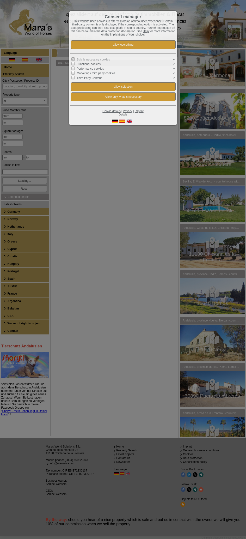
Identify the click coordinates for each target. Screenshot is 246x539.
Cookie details (112, 111)
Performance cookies (90, 68)
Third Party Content (89, 77)
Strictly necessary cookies (93, 59)
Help (146, 31)
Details (123, 114)
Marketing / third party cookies (96, 73)
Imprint (139, 111)
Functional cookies (89, 64)
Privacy (127, 111)
